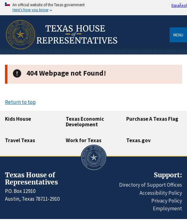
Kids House (18, 118)
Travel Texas (20, 140)
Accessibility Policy (161, 192)
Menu (178, 35)
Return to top (20, 102)
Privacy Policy (166, 200)
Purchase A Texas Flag (152, 118)
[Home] (61, 52)
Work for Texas (83, 140)
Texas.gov (138, 140)
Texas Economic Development (85, 121)
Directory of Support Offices (150, 184)
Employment (167, 208)
